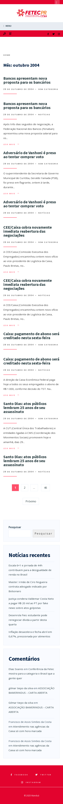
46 (45, 488)
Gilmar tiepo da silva (21, 702)
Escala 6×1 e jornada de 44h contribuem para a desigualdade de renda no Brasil (30, 570)
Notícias (44, 114)
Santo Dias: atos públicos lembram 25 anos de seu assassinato (25, 407)
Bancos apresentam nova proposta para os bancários (27, 80)
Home (6, 55)
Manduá (35, 795)
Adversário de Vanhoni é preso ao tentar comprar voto (29, 154)
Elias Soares (16, 669)
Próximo (31, 501)
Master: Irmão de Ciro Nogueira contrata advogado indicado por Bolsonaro (28, 586)
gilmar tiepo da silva (21, 688)
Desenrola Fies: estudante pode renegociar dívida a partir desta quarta (28, 620)
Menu (7, 25)
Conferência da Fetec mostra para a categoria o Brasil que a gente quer (31, 673)
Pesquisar (15, 527)
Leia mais (11, 144)
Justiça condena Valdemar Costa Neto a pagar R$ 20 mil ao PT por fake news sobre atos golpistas (31, 603)
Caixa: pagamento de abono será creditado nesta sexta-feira (31, 335)
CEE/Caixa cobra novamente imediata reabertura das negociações (27, 231)
